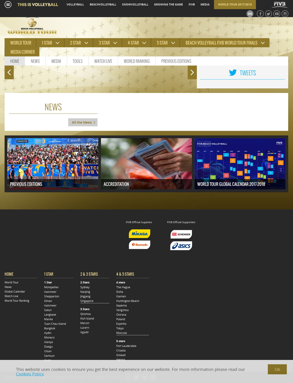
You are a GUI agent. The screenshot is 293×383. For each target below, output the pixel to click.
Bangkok (49, 328)
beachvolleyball (103, 4)
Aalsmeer (50, 291)
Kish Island (87, 318)
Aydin (47, 333)
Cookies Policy (29, 374)
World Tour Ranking (17, 300)
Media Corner (23, 52)
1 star (47, 43)
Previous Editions (176, 61)
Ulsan (48, 351)
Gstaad (120, 355)
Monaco (49, 337)
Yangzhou (122, 310)
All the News (82, 122)
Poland (120, 319)
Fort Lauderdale (126, 346)
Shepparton (51, 296)
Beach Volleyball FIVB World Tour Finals (222, 43)
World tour (20, 43)
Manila (48, 319)
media (205, 4)
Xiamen (121, 296)
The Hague (123, 287)
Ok (277, 369)
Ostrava (121, 314)
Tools (78, 61)
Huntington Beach (127, 301)
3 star (104, 43)
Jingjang (85, 296)
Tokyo (120, 328)
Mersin (84, 323)
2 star (75, 43)
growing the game (168, 4)
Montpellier (51, 287)
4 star (133, 43)
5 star (162, 43)
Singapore (86, 301)
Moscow (121, 333)
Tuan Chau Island (55, 323)
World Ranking (137, 61)
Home (14, 61)
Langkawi (50, 314)
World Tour (12, 282)
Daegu (48, 346)
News (35, 61)
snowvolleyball (135, 4)
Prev (8, 70)
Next (193, 70)
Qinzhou (85, 314)
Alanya (48, 342)
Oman (48, 301)
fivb (192, 4)
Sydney (85, 287)
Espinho (121, 323)
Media (56, 61)
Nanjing (85, 291)
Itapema (121, 305)
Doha (119, 291)
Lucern (84, 327)
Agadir (84, 332)
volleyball (75, 4)
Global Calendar (15, 291)
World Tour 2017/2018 (235, 4)
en (250, 14)
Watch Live (103, 61)
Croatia (121, 350)
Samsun (49, 355)
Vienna (120, 359)
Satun (48, 310)
